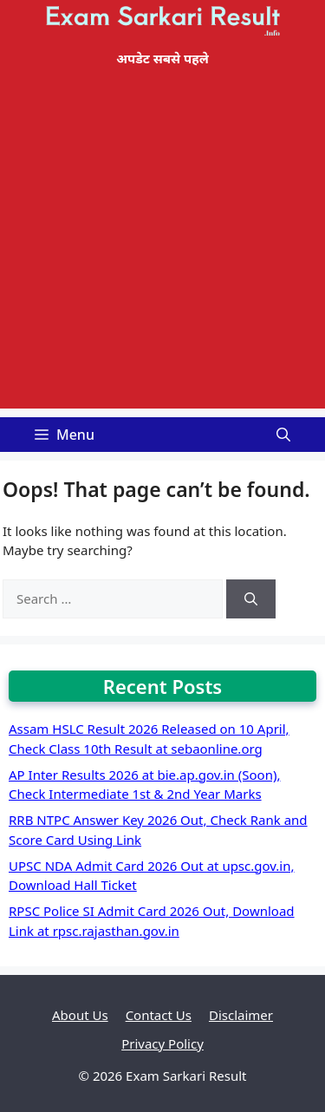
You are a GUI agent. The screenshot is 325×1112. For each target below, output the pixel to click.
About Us (80, 1015)
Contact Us (159, 1015)
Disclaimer (241, 1015)
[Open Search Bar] (283, 434)
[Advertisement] (162, 246)
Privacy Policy (162, 1043)
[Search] (251, 598)
